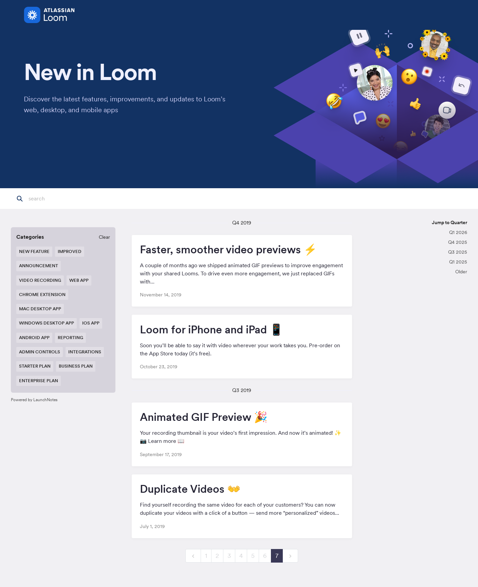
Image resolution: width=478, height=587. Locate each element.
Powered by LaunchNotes (34, 399)
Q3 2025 (457, 252)
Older (461, 272)
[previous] (193, 556)
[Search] (62, 198)
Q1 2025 (458, 262)
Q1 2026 (458, 232)
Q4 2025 (457, 242)
